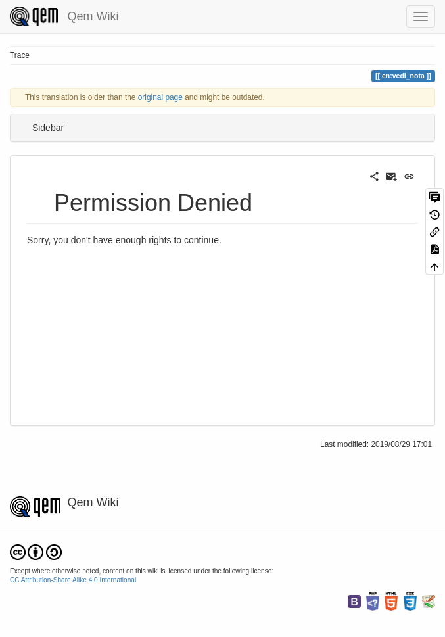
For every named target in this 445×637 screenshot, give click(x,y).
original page (160, 97)
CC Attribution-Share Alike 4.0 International (73, 580)
